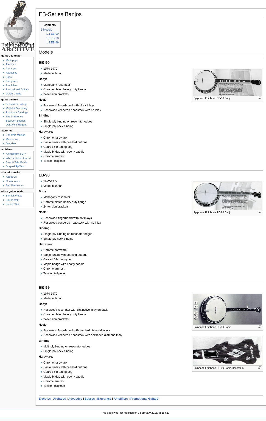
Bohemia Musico (15, 135)
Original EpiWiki (15, 166)
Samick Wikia (14, 195)
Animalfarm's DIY (16, 153)
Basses (90, 398)
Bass (8, 77)
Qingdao (11, 143)
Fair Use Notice (15, 185)
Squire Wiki (12, 200)
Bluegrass (104, 398)
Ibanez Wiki (12, 204)
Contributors (13, 181)
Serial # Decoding (16, 104)
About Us (11, 176)
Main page (12, 60)
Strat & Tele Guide (16, 162)
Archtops (59, 398)
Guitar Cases (13, 93)
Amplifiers (121, 398)
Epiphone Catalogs (17, 112)
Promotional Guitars (144, 398)
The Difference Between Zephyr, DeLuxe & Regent (16, 120)
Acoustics (75, 398)
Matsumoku (12, 139)
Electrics (45, 398)
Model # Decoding (16, 108)
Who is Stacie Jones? (18, 158)
